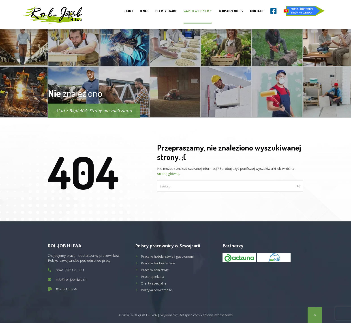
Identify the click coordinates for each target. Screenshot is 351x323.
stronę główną (168, 173)
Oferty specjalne (154, 283)
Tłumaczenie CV (230, 11)
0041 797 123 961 (70, 270)
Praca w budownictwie (158, 263)
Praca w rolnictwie (155, 270)
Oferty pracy (166, 11)
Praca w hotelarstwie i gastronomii (167, 256)
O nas (144, 11)
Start (128, 11)
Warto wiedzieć (196, 11)
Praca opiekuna (152, 276)
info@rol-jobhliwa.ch (71, 279)
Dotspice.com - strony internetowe (206, 315)
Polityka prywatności (156, 290)
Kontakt (257, 11)
